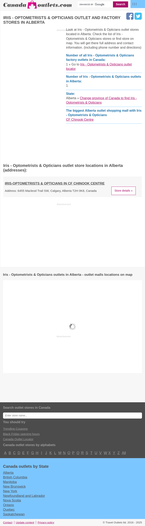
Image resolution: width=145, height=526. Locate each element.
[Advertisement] (37, 94)
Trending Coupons (15, 428)
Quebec (9, 509)
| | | (135, 3)
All (123, 453)
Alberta (8, 472)
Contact (7, 522)
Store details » (124, 190)
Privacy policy (46, 522)
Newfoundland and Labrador (24, 495)
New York (10, 491)
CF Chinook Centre (80, 119)
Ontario (8, 505)
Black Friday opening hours (21, 434)
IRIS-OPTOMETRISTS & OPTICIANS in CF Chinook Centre (55, 183)
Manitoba (10, 482)
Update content (25, 522)
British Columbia (15, 477)
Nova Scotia (12, 500)
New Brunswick (14, 486)
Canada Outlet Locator (18, 439)
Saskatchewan (14, 514)
